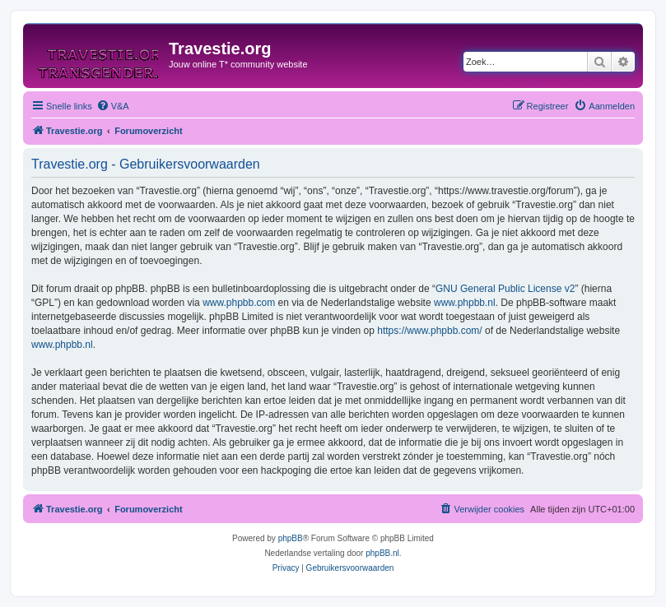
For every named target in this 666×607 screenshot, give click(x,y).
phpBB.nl (382, 553)
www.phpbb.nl (465, 302)
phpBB (290, 538)
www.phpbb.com (239, 302)
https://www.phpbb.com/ (429, 330)
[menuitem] (112, 106)
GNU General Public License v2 (505, 288)
